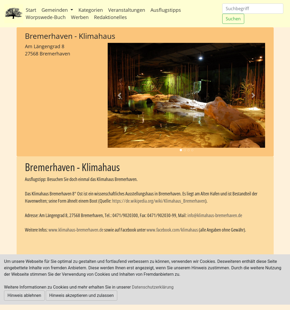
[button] (119, 95)
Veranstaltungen (126, 10)
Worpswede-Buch (46, 17)
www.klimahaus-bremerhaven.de (75, 229)
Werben (80, 17)
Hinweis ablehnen (24, 295)
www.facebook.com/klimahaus (172, 229)
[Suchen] (252, 8)
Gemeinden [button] (55, 10)
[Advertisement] (62, 92)
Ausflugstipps (165, 10)
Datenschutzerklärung (153, 287)
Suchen (233, 19)
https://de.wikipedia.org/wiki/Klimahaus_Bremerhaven (158, 201)
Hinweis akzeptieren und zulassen (81, 295)
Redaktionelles (110, 17)
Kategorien (90, 10)
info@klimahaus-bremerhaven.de (214, 215)
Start (31, 10)
